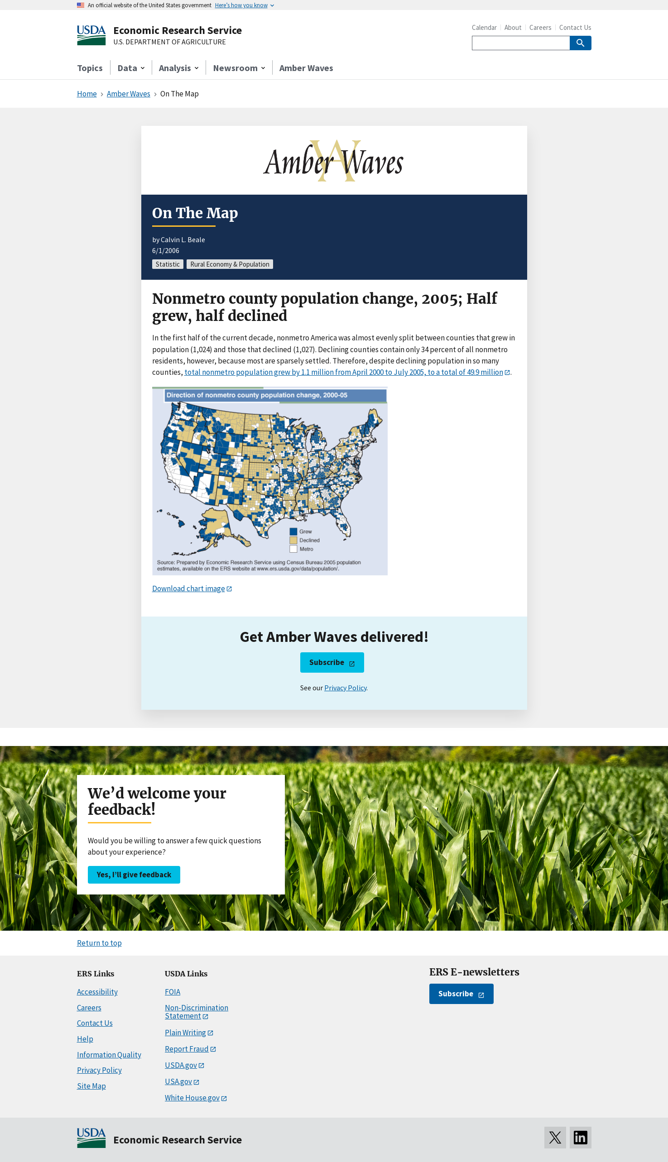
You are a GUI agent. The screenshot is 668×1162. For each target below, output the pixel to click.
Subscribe (326, 662)
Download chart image (188, 588)
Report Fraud (187, 1049)
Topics (90, 67)
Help (85, 1039)
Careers (540, 27)
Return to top (99, 943)
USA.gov (178, 1081)
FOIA (172, 992)
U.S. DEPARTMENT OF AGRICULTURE (169, 42)
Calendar (484, 27)
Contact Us (575, 27)
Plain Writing (185, 1033)
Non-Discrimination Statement (196, 1012)
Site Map (91, 1086)
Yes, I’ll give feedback (134, 875)
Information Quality (109, 1055)
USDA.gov (181, 1065)
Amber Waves (306, 67)
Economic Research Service (177, 30)
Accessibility (97, 992)
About (513, 27)
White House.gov (192, 1098)
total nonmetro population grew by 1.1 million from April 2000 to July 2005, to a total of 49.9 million (343, 372)
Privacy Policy (345, 687)
